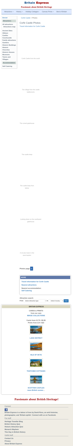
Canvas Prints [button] (48, 12)
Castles (5, 35)
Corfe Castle (25, 18)
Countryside (7, 38)
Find (21, 301)
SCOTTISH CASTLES (36, 388)
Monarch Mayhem (12, 429)
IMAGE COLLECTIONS (36, 316)
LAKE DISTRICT (36, 338)
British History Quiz (12, 424)
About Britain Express (13, 444)
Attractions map (9, 27)
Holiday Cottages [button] (32, 12)
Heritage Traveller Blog (14, 421)
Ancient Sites (7, 31)
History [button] (19, 12)
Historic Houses (8, 52)
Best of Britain (61, 12)
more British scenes (35, 390)
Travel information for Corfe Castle (32, 26)
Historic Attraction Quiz (14, 427)
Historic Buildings (9, 45)
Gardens (5, 42)
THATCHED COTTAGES (36, 371)
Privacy (8, 441)
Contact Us (9, 438)
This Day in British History (15, 432)
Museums (6, 54)
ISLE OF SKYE (36, 355)
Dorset (4, 18)
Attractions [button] (8, 12)
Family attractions (9, 40)
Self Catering (27, 291)
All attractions (7, 24)
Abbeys (5, 33)
